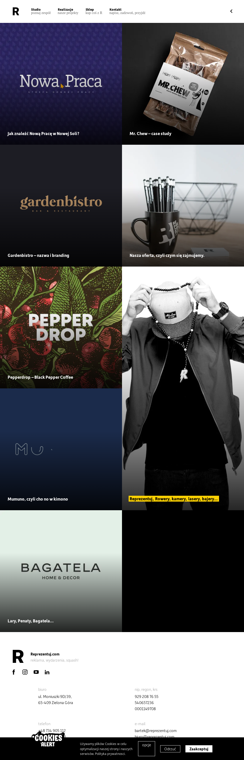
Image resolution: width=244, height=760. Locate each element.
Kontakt (128, 11)
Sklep (94, 11)
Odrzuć (170, 748)
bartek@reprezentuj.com (156, 730)
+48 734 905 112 (52, 730)
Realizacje (68, 11)
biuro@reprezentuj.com (154, 736)
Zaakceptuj (198, 748)
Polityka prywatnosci (110, 753)
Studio (41, 11)
